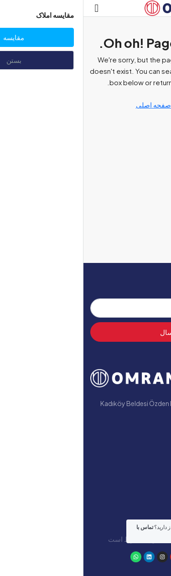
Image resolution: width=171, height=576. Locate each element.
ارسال (86, 332)
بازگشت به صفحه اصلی (85, 104)
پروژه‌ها (151, 459)
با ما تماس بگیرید (135, 506)
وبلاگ (155, 475)
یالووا (154, 490)
